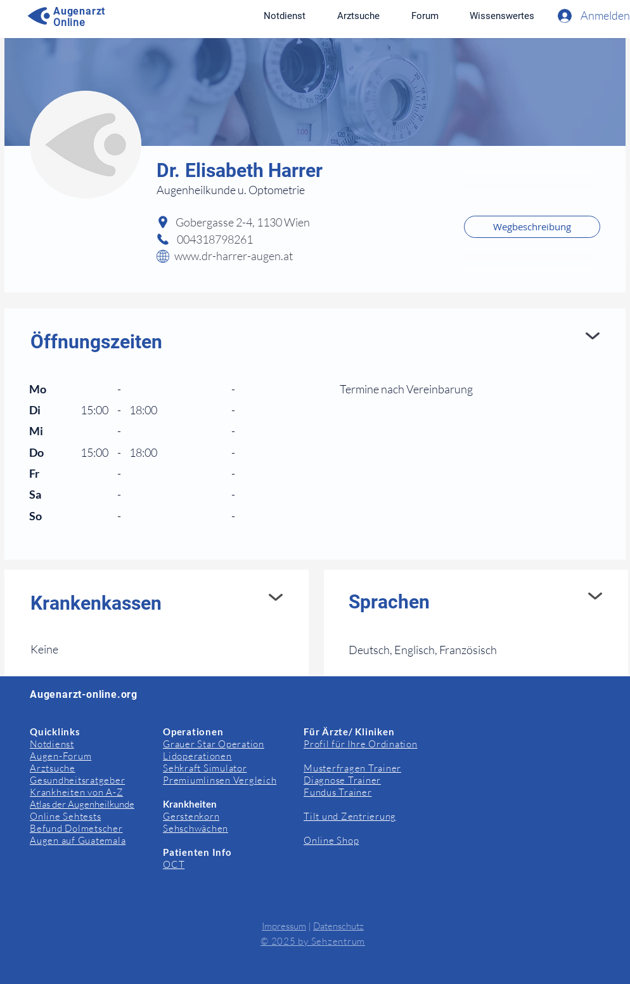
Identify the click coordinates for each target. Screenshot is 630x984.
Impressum (284, 926)
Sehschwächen (195, 828)
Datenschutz (338, 926)
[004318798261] (238, 240)
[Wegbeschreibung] (532, 227)
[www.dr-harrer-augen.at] (272, 256)
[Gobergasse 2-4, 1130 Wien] (315, 222)
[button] (502, 16)
